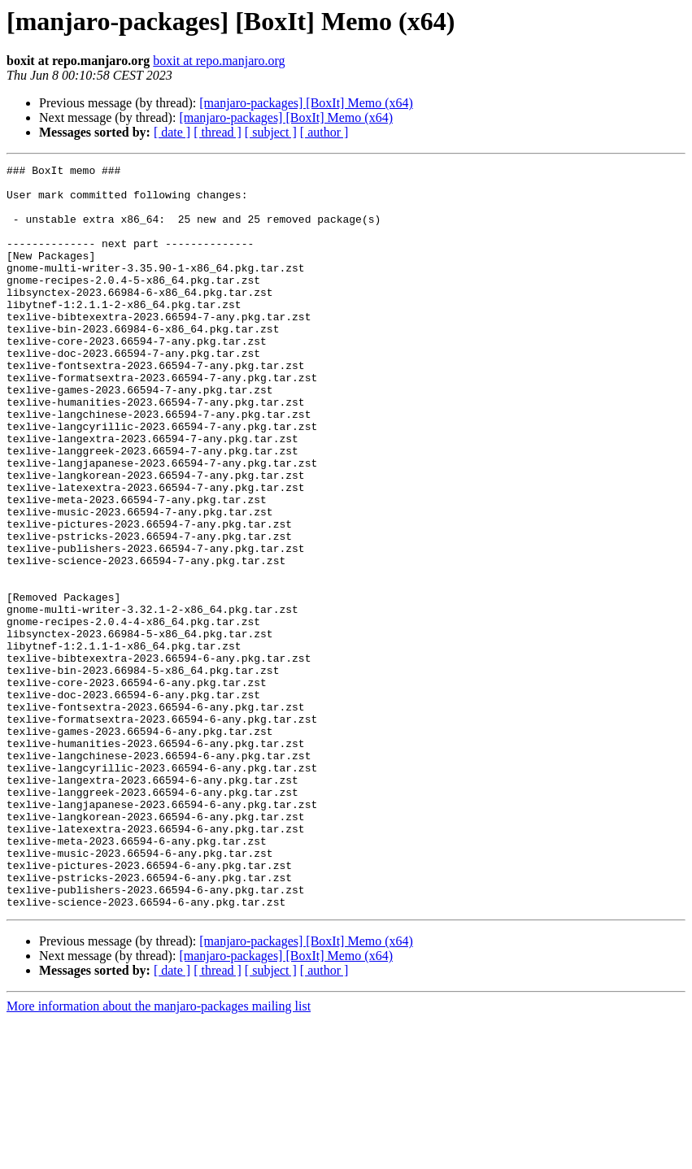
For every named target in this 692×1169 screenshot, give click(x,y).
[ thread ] (218, 132)
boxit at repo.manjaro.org (219, 60)
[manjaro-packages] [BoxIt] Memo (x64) (306, 103)
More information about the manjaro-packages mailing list (159, 1155)
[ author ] (324, 132)
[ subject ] (271, 132)
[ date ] (172, 132)
